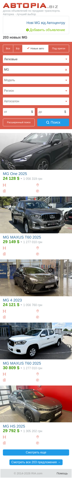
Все (8, 48)
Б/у (18, 48)
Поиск (53, 122)
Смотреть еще (36, 452)
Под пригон (58, 48)
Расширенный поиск (19, 122)
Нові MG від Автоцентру (45, 23)
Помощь (62, 473)
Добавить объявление (47, 30)
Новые (37, 48)
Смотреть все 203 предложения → (36, 462)
